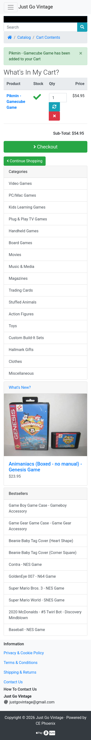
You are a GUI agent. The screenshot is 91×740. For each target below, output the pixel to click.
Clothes (15, 361)
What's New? (20, 387)
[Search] (40, 27)
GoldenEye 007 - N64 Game (32, 576)
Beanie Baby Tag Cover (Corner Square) (42, 552)
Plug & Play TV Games (28, 219)
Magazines (18, 278)
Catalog (24, 37)
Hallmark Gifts (21, 349)
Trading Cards (21, 290)
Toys (13, 326)
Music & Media (21, 266)
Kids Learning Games (27, 207)
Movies (15, 254)
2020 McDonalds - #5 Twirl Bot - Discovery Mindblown (45, 615)
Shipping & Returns (20, 672)
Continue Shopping (24, 161)
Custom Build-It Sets (26, 337)
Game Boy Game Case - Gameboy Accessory (38, 508)
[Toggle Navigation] (10, 7)
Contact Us (13, 682)
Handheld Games (24, 231)
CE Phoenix (45, 723)
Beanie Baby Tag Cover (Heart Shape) (41, 540)
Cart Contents (48, 37)
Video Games (20, 183)
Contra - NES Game (25, 564)
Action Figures (21, 314)
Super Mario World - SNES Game (37, 600)
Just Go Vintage (35, 7)
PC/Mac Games (22, 195)
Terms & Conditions (21, 662)
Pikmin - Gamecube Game (16, 101)
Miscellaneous (21, 373)
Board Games (20, 243)
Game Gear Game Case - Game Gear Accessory (40, 526)
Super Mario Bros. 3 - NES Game (36, 588)
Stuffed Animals (22, 302)
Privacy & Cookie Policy (24, 653)
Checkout (45, 147)
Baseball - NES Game (27, 629)
